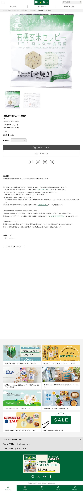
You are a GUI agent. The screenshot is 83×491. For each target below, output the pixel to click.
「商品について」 (43, 204)
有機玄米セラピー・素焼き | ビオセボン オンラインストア (41, 2)
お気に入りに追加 (41, 153)
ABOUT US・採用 (69, 6)
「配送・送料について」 (43, 189)
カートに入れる (41, 147)
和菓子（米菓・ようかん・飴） (28, 10)
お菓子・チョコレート (13, 10)
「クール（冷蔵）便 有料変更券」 (54, 216)
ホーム (5, 10)
